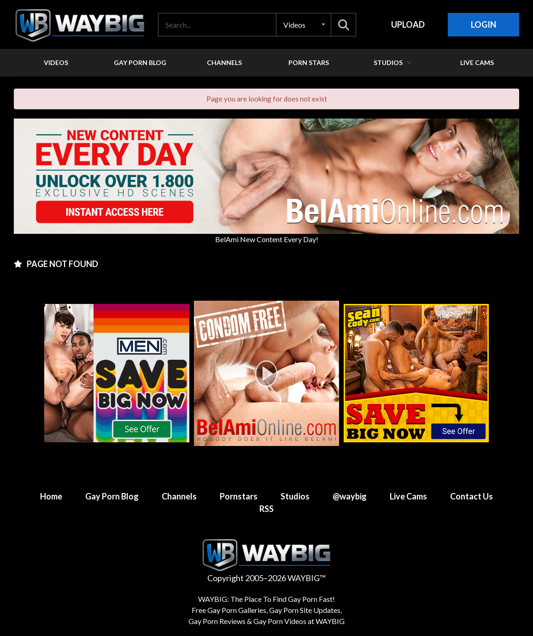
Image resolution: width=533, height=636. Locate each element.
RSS (266, 509)
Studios (295, 496)
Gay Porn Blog (112, 496)
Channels (179, 496)
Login (483, 24)
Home (51, 496)
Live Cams (408, 496)
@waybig (350, 496)
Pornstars (239, 496)
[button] (303, 24)
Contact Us (471, 496)
